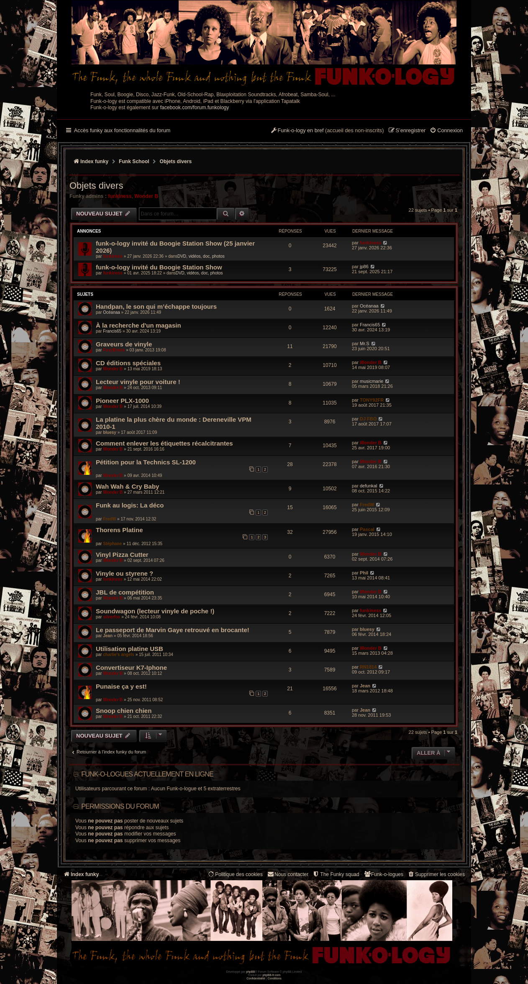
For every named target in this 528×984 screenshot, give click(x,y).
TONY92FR (372, 399)
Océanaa (111, 312)
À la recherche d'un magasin (138, 325)
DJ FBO (368, 418)
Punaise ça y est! (121, 686)
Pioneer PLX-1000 (122, 400)
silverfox (111, 617)
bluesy (109, 432)
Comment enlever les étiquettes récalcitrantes (164, 443)
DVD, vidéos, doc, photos (201, 256)
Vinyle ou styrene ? (124, 573)
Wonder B (146, 196)
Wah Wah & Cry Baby (127, 486)
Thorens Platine (119, 529)
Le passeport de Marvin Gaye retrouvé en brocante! (172, 629)
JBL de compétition (125, 592)
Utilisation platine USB (129, 648)
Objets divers (96, 185)
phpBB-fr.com (272, 975)
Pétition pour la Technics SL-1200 (146, 462)
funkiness (119, 196)
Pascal (367, 529)
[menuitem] (446, 131)
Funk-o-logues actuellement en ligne (147, 774)
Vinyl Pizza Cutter (122, 554)
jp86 (364, 266)
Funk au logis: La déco (130, 505)
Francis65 (112, 331)
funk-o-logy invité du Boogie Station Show (159, 267)
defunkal (368, 485)
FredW (109, 519)
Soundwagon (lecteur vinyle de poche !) (155, 611)
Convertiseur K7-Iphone (131, 667)
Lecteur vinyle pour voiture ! (138, 381)
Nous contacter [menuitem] (287, 874)
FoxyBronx (114, 350)
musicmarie (371, 381)
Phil (364, 572)
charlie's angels (118, 654)
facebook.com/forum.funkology (194, 107)
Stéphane (112, 543)
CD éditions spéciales (128, 362)
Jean (108, 635)
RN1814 (368, 666)
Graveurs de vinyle (124, 344)
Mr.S (364, 343)
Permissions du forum (120, 806)
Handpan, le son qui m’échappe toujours (156, 306)
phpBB (250, 971)
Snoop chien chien (123, 710)
